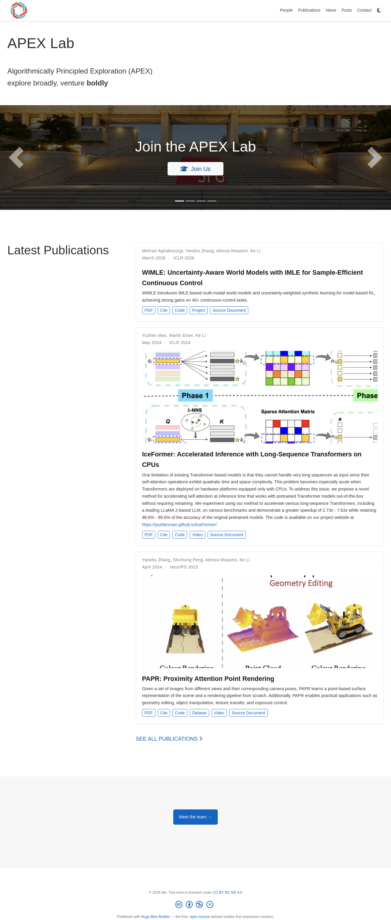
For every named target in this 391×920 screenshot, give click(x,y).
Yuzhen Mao (154, 335)
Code (180, 310)
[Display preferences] (379, 10)
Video (197, 534)
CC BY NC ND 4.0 (227, 892)
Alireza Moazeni (232, 250)
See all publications (169, 739)
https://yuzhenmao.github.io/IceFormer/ (179, 524)
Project (198, 310)
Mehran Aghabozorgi (162, 250)
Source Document (229, 310)
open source (199, 917)
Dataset (199, 712)
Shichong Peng (188, 559)
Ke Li (255, 250)
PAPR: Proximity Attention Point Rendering (208, 678)
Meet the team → (195, 816)
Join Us (195, 169)
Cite (164, 310)
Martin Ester (181, 335)
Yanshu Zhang (199, 250)
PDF (149, 310)
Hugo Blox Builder (155, 917)
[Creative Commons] (195, 905)
